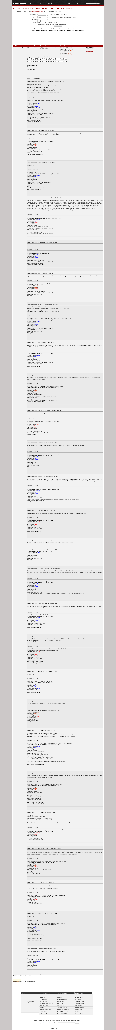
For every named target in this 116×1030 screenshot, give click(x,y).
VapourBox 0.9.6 (43, 995)
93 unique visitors (30, 1001)
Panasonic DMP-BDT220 (80, 1007)
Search (36, 1020)
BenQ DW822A (36, 141)
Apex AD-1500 (39, 154)
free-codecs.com (60, 1026)
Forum (32, 4)
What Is (70, 4)
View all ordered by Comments (39, 30)
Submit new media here (37, 11)
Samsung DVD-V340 (79, 1001)
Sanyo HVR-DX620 (79, 1009)
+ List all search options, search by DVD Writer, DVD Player (52, 24)
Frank (39, 812)
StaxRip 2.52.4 (60, 995)
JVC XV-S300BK (39, 802)
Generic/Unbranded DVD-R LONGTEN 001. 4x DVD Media (48, 8)
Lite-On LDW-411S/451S (38, 102)
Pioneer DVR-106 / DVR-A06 (39, 174)
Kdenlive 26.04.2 (60, 1001)
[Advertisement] (58, 37)
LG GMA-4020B (36, 284)
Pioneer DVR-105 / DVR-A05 (39, 744)
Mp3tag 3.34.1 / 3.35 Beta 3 (63, 1009)
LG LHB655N (78, 999)
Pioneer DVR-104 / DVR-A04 (39, 959)
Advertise (58, 1020)
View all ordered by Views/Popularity (75, 30)
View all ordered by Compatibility (56, 30)
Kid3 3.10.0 (59, 997)
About (78, 4)
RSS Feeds (68, 1020)
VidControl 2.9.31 (60, 1005)
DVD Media (17, 8)
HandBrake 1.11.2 (43, 1001)
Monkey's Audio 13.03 (44, 1013)
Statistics (73, 1020)
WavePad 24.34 (43, 997)
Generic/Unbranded (19, 47)
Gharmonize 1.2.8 (43, 999)
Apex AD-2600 (39, 663)
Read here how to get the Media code (64, 16)
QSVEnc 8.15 (60, 1003)
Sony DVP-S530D (40, 804)
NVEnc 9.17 (42, 1007)
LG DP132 (77, 1011)
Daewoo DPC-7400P (79, 997)
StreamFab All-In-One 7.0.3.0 (63, 1011)
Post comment (89, 51)
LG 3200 (38, 873)
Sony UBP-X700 (78, 995)
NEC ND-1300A (36, 582)
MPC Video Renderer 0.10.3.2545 (46, 1003)
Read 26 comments (90, 47)
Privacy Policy (48, 1020)
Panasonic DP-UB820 (79, 1013)
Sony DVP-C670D (78, 1005)
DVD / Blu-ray (51, 4)
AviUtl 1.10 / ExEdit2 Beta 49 (45, 1009)
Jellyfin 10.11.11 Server (44, 1011)
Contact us (41, 1020)
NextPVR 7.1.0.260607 (44, 1005)
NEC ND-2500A (36, 423)
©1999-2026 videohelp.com (58, 1028)
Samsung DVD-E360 (79, 1003)
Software (41, 4)
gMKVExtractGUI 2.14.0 (62, 999)
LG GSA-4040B (36, 353)
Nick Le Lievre (41, 848)
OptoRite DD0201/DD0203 (38, 650)
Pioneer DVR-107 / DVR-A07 (39, 320)
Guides (61, 4)
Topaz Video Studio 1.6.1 (62, 1007)
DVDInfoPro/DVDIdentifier (44, 57)
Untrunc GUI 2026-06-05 (62, 1013)
